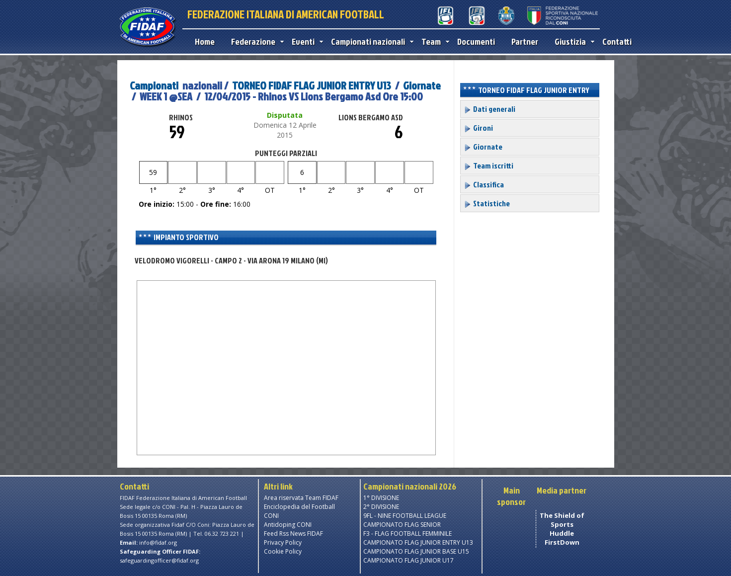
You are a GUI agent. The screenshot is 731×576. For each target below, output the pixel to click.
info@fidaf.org (158, 542)
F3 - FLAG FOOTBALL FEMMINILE (407, 533)
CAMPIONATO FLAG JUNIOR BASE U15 (416, 551)
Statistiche (487, 203)
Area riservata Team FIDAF (301, 498)
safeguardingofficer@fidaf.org (159, 560)
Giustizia (572, 41)
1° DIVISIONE (381, 498)
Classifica (484, 184)
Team (433, 41)
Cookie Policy (283, 551)
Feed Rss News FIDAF (293, 533)
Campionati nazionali (370, 41)
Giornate (422, 85)
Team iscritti (488, 165)
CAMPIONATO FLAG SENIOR (402, 524)
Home (205, 41)
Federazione (255, 41)
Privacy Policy (283, 542)
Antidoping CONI (288, 524)
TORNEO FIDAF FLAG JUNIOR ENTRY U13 (311, 85)
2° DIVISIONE (381, 506)
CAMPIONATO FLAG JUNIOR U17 (408, 560)
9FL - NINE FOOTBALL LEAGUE (404, 515)
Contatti (617, 41)
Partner (524, 41)
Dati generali (489, 108)
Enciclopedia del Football (299, 506)
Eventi (305, 41)
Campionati (154, 85)
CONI (271, 515)
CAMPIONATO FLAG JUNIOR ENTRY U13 (418, 542)
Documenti (476, 41)
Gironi (478, 127)
